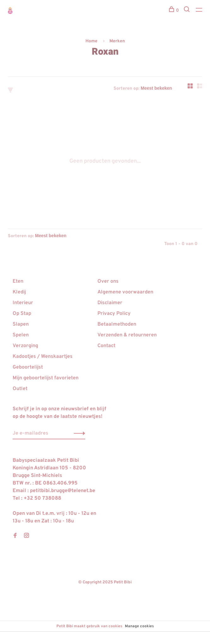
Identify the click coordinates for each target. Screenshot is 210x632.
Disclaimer (109, 303)
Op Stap (22, 313)
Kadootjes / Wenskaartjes (43, 356)
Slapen (21, 324)
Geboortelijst (28, 367)
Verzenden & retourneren (127, 335)
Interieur (23, 303)
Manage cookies (139, 626)
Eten (18, 281)
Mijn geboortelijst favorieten (46, 378)
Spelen (21, 335)
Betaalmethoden (116, 324)
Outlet (20, 389)
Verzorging (25, 346)
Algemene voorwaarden (125, 292)
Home (91, 41)
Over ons (108, 281)
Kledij (19, 292)
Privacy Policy (114, 313)
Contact (106, 346)
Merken (117, 41)
